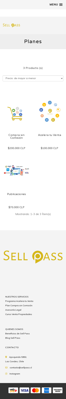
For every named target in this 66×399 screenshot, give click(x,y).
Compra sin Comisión (16, 136)
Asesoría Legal (13, 310)
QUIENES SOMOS (14, 329)
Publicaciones (16, 194)
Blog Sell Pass (12, 338)
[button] (56, 4)
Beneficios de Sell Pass (17, 333)
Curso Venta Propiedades (18, 314)
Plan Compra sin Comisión (18, 305)
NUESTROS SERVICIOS (17, 296)
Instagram (15, 373)
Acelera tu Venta (49, 135)
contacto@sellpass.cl (21, 367)
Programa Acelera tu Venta (19, 301)
